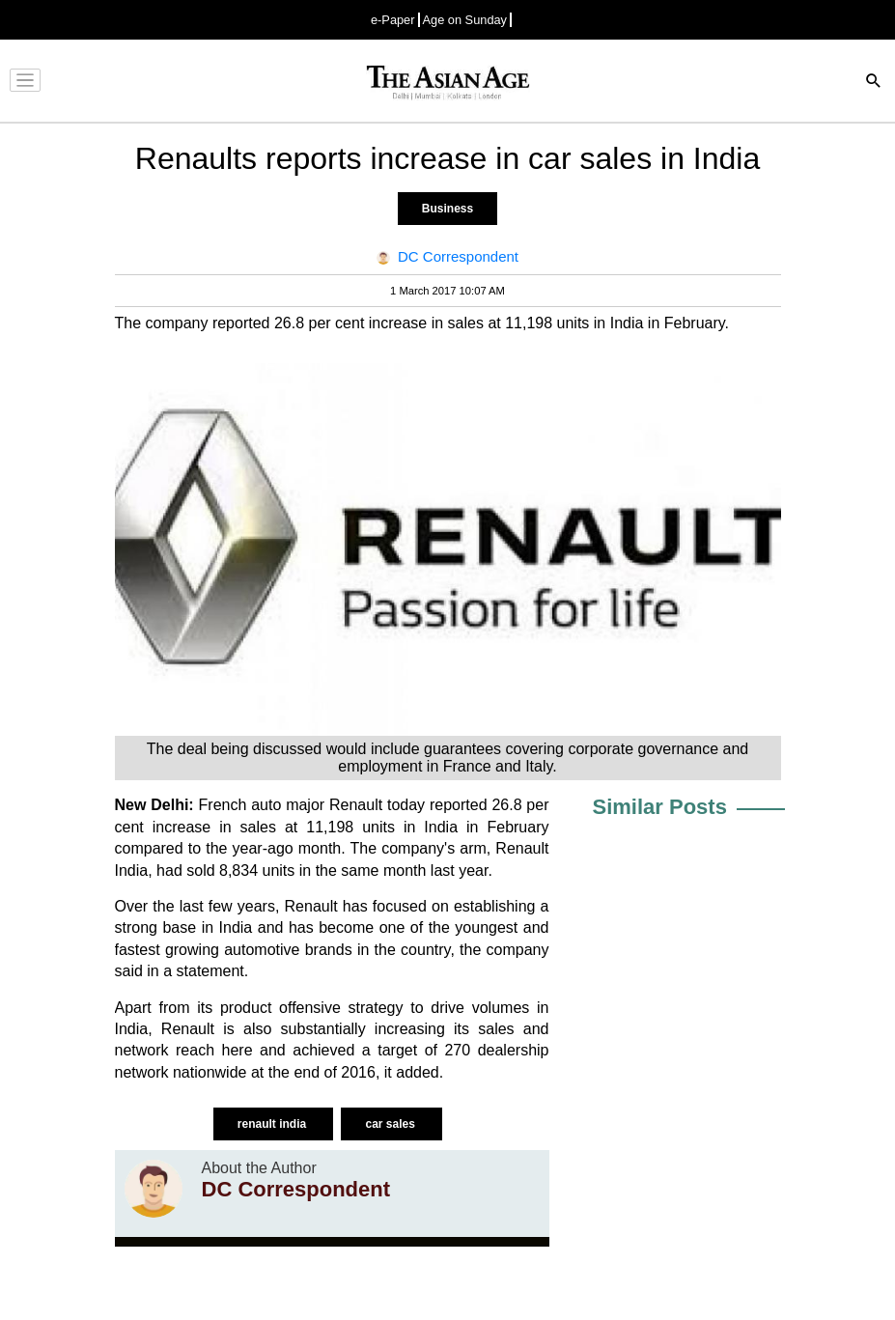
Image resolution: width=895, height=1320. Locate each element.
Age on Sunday (465, 20)
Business (447, 208)
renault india (274, 1124)
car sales (391, 1124)
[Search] (874, 83)
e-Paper (393, 20)
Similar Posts (660, 807)
